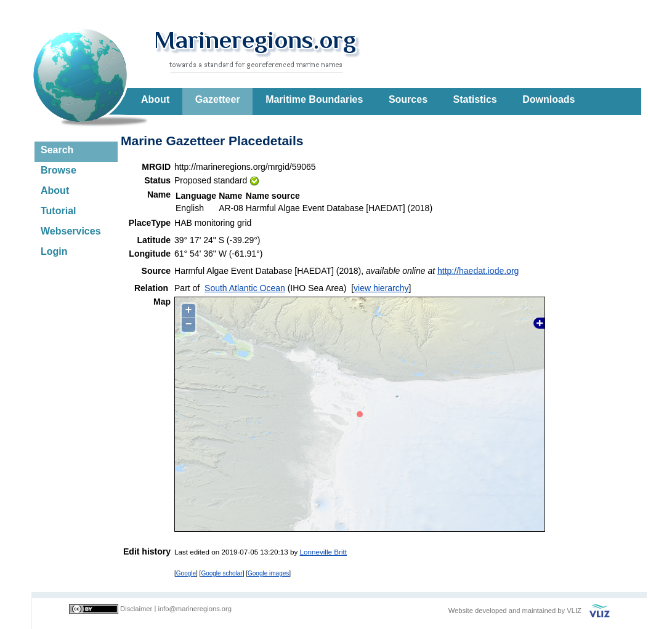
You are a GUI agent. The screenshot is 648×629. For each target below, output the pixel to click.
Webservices (71, 231)
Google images (268, 573)
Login (54, 251)
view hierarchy (381, 288)
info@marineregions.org (195, 608)
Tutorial (58, 211)
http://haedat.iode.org (478, 271)
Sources (408, 99)
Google (186, 573)
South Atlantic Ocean (245, 288)
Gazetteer (217, 99)
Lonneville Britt (323, 552)
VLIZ (574, 610)
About (155, 99)
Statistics (475, 99)
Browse (58, 170)
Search (57, 150)
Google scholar (221, 573)
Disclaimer (136, 608)
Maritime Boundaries (314, 99)
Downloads (548, 99)
